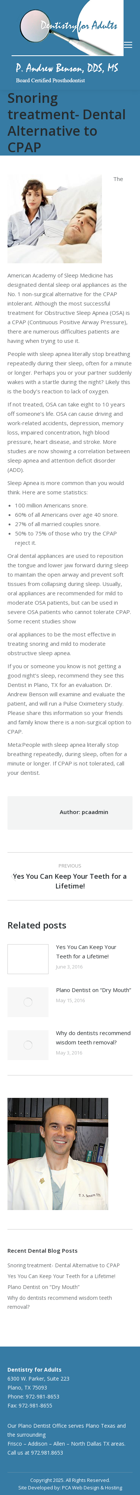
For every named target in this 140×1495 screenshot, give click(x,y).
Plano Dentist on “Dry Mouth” (93, 990)
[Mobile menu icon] (128, 44)
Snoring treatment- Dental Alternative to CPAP (63, 1265)
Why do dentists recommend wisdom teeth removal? (93, 1037)
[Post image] (28, 959)
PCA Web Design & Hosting (92, 1487)
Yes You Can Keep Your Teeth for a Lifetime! (86, 951)
